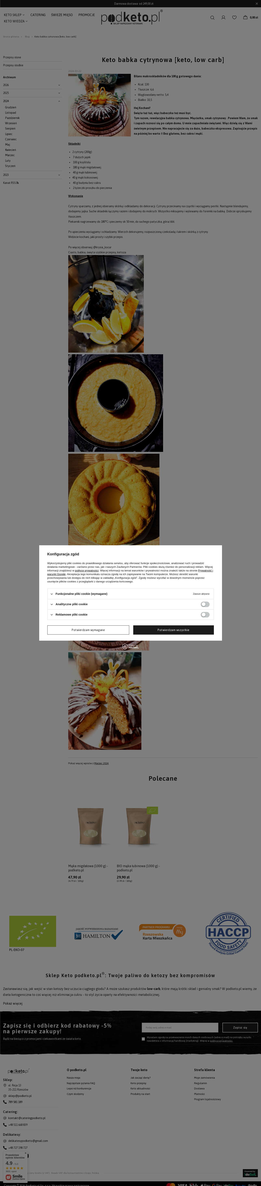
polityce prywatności (87, 570)
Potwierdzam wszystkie (173, 630)
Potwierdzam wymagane (88, 630)
